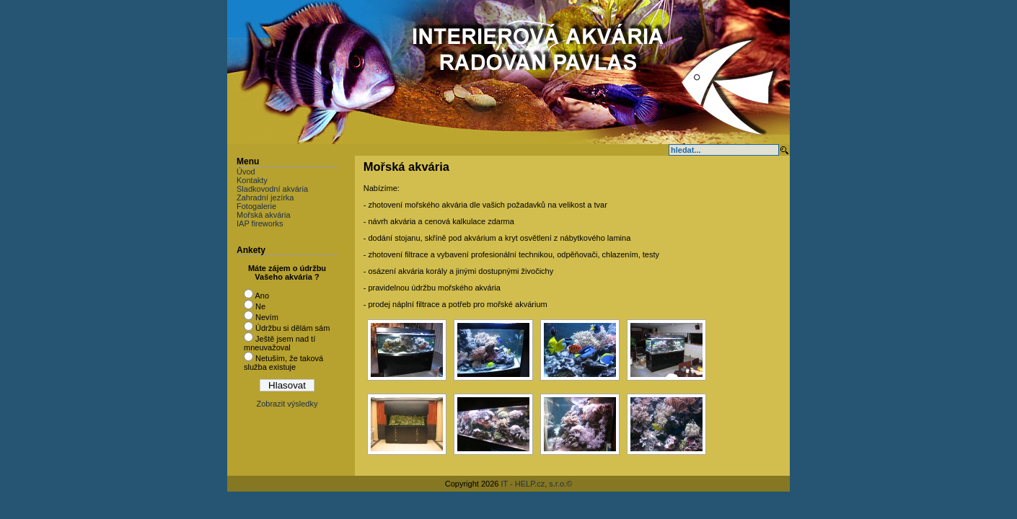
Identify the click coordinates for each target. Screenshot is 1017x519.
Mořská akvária (264, 214)
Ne (260, 306)
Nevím (266, 317)
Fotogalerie (256, 206)
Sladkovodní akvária (272, 189)
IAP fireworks (260, 223)
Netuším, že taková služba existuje (283, 362)
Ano (262, 295)
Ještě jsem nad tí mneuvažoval (279, 343)
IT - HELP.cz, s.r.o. (533, 483)
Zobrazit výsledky (287, 403)
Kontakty (252, 180)
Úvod (246, 171)
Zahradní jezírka (265, 197)
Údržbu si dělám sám (292, 328)
